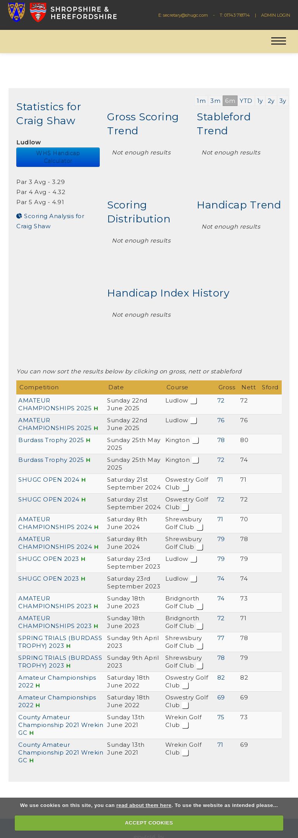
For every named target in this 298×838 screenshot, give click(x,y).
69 (221, 697)
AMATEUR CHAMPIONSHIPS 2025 (55, 404)
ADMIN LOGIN (275, 15)
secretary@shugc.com (185, 15)
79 (221, 539)
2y (271, 100)
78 (221, 440)
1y (260, 100)
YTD (246, 100)
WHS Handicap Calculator (58, 157)
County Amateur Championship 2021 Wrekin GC (60, 724)
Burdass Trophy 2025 (51, 440)
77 (221, 638)
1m (201, 100)
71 (220, 479)
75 (221, 717)
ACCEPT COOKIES (149, 823)
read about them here (144, 805)
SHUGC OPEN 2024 (49, 479)
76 (221, 420)
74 (221, 578)
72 (221, 400)
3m (215, 100)
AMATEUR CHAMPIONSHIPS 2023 (55, 602)
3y (282, 100)
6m (230, 100)
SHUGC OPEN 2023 (48, 558)
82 (221, 677)
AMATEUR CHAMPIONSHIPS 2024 (55, 523)
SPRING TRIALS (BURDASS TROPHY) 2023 (60, 641)
